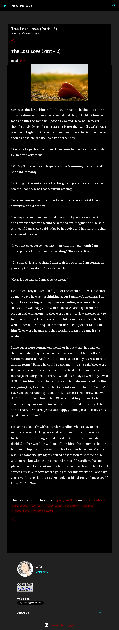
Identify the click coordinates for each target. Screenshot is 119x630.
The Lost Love (20, 511)
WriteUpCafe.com (95, 500)
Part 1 (24, 60)
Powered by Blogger (59, 625)
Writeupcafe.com (43, 511)
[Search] (114, 5)
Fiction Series (53, 506)
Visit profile (42, 572)
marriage (88, 506)
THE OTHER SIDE (21, 5)
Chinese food (20, 506)
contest (37, 506)
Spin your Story (66, 500)
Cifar (39, 566)
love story (71, 506)
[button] (13, 40)
